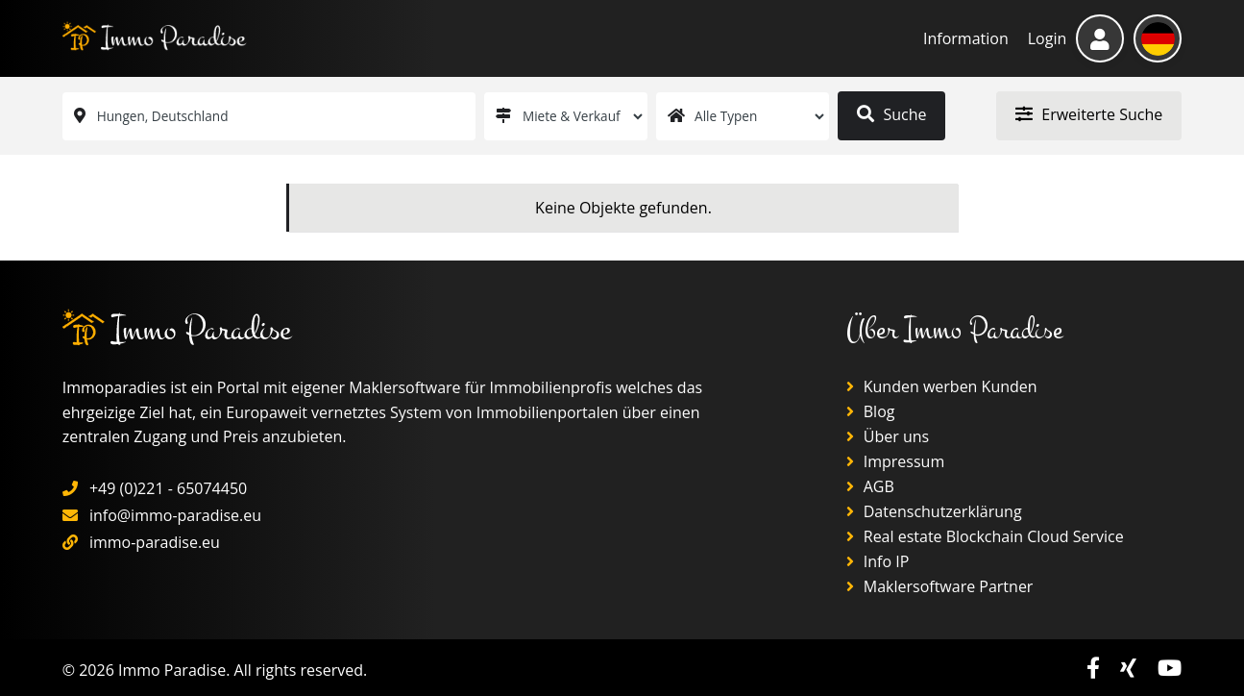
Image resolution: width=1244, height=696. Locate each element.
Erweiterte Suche (1088, 114)
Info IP (878, 561)
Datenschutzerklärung (934, 511)
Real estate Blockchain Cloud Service (985, 536)
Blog (870, 411)
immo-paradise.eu (154, 542)
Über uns (888, 436)
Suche (891, 114)
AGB (870, 486)
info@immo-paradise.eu (175, 515)
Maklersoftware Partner (940, 586)
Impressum (895, 461)
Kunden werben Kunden (941, 386)
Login (1047, 38)
